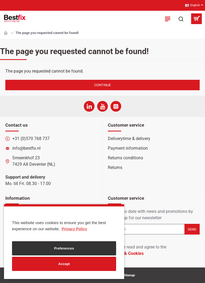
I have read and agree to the (137, 250)
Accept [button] (64, 264)
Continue (102, 85)
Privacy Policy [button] (74, 229)
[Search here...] (181, 19)
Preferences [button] (64, 248)
